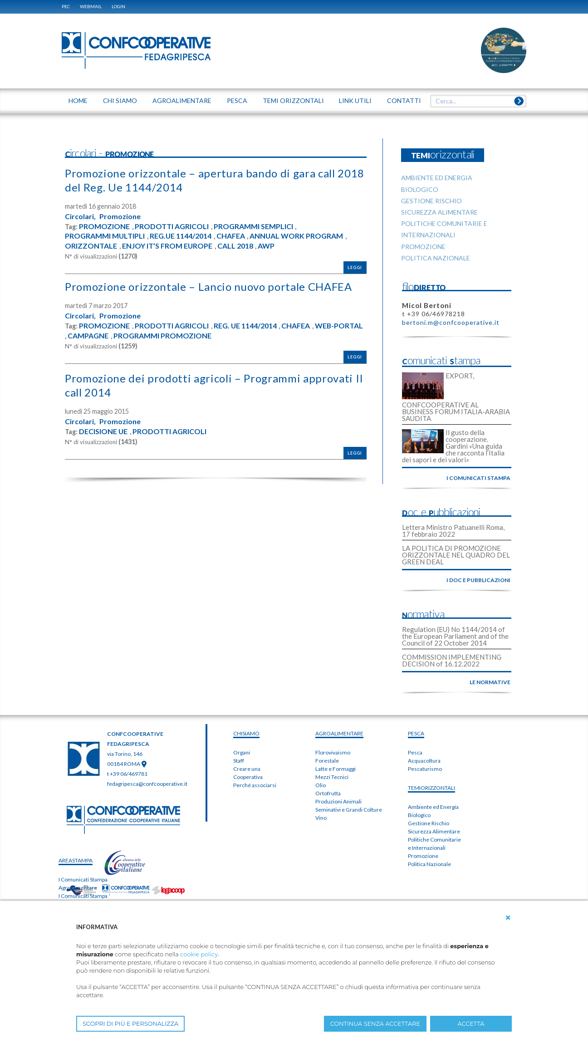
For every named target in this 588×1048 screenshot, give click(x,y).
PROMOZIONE (104, 226)
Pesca (415, 752)
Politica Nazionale (429, 864)
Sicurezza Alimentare (434, 831)
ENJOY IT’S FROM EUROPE (167, 246)
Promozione (120, 216)
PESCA (416, 733)
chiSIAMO (246, 733)
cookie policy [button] (199, 954)
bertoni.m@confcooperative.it (451, 322)
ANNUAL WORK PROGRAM (297, 236)
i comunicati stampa (478, 478)
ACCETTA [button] (471, 1023)
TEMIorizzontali (431, 787)
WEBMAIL (91, 6)
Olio (320, 785)
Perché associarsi (254, 785)
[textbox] (475, 101)
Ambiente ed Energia (433, 806)
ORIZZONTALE (91, 246)
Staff (238, 760)
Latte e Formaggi (335, 768)
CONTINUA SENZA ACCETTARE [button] (375, 1023)
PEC (66, 6)
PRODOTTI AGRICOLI (172, 226)
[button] (508, 918)
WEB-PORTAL (339, 325)
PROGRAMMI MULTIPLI (105, 236)
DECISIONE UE (103, 431)
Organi (241, 752)
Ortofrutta (328, 793)
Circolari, (80, 216)
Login (118, 6)
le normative (490, 682)
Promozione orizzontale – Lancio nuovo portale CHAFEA (208, 286)
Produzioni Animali (338, 801)
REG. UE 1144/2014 (245, 325)
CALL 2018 (236, 246)
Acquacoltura (424, 760)
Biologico (419, 815)
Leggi (355, 267)
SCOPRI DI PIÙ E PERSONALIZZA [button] (130, 1023)
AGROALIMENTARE (339, 733)
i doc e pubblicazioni (478, 580)
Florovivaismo (332, 752)
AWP (266, 246)
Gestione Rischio (428, 823)
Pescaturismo (425, 768)
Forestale (327, 760)
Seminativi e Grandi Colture (348, 809)
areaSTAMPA (76, 860)
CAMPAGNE (88, 335)
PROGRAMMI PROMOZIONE (162, 335)
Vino (321, 817)
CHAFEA (231, 236)
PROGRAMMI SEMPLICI (253, 226)
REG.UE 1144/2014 (181, 236)
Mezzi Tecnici (331, 777)
